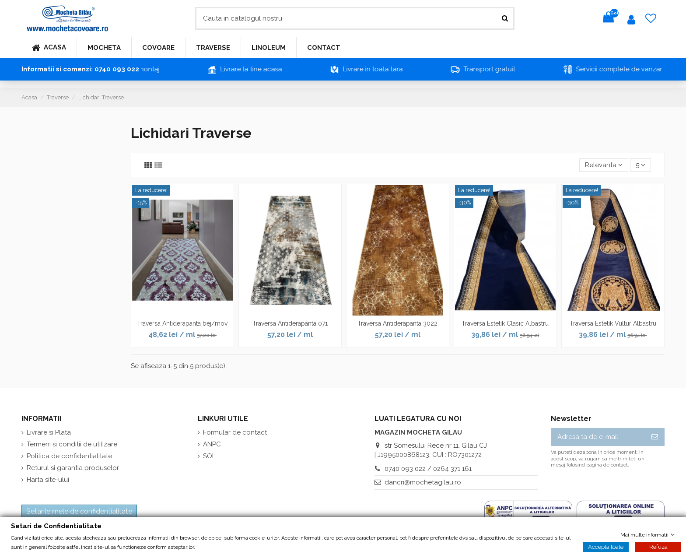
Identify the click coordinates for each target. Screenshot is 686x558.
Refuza (658, 546)
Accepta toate (605, 546)
